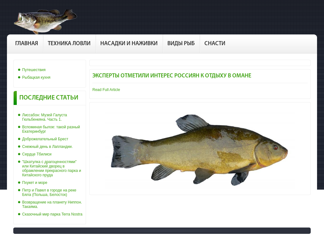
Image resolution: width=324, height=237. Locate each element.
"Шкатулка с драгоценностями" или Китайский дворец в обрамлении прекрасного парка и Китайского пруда (51, 168)
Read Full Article (106, 90)
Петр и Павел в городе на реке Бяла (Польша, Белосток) (49, 192)
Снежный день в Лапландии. (47, 146)
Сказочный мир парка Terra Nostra (52, 214)
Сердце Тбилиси (37, 154)
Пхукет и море (34, 182)
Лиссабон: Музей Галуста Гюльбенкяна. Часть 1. (44, 117)
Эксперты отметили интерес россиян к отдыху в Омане (171, 76)
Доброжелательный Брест (45, 139)
